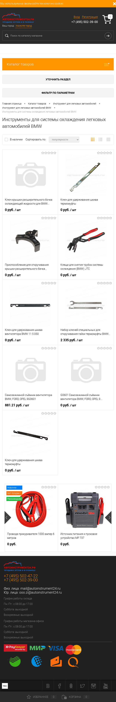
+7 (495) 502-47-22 (21, 576)
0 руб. (13, 210)
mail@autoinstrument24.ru (40, 588)
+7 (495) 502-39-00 (84, 22)
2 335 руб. (71, 340)
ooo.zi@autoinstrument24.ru (40, 592)
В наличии (16, 139)
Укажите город (23, 25)
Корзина (75, 696)
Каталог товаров (58, 64)
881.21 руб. (17, 405)
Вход (77, 16)
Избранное (42, 696)
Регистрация (90, 16)
